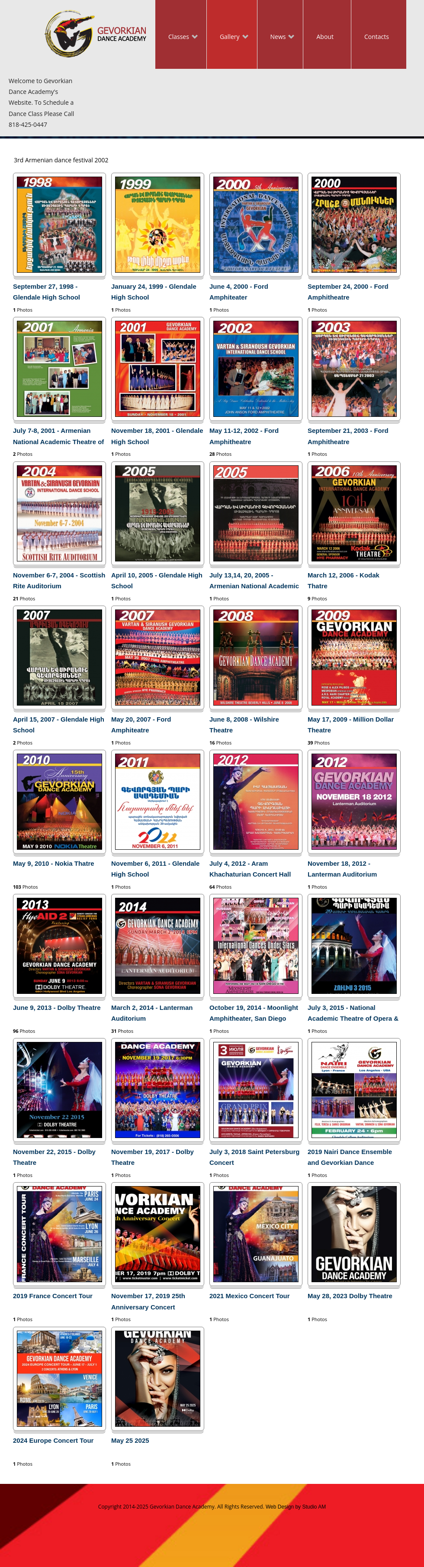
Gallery (227, 37)
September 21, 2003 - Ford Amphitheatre (348, 436)
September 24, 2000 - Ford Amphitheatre (348, 292)
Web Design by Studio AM (296, 1507)
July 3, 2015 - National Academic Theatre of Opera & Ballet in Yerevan (353, 1014)
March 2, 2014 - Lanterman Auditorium (152, 1013)
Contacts (376, 36)
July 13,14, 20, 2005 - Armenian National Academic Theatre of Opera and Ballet (254, 582)
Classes (176, 37)
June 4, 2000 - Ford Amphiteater (238, 292)
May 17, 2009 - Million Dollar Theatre (351, 725)
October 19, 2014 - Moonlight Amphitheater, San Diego (253, 1013)
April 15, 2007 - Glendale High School (58, 725)
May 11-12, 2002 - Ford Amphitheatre (244, 436)
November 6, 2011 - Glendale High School (155, 869)
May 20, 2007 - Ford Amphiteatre (141, 725)
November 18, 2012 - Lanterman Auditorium (342, 869)
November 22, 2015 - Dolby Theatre (54, 1157)
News (276, 37)
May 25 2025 (130, 1440)
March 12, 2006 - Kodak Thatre (343, 580)
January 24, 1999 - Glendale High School (153, 292)
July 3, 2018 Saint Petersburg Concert (254, 1157)
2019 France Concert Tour (53, 1295)
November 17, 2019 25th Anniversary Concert (148, 1301)
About (324, 36)
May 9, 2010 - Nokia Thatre (53, 863)
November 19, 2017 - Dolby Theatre (152, 1157)
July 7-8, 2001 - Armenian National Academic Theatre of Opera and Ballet (58, 437)
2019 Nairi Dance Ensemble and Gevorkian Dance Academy (350, 1159)
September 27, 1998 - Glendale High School (46, 292)
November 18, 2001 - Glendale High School (157, 436)
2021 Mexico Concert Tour (249, 1295)
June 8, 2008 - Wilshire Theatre (244, 725)
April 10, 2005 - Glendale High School (156, 580)
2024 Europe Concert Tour (53, 1440)
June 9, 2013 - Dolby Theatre (57, 1007)
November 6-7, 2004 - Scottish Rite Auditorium (59, 580)
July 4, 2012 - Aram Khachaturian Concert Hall (250, 869)
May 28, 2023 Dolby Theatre (350, 1295)
